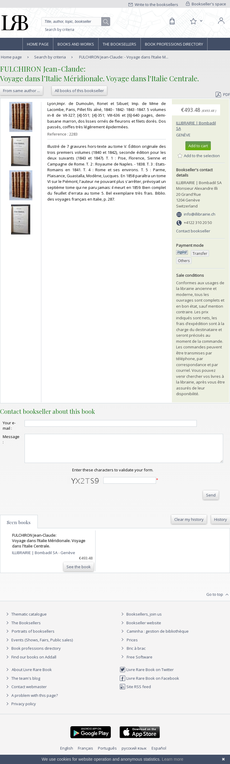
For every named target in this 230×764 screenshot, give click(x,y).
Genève (183, 135)
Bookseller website (140, 628)
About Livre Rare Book (32, 675)
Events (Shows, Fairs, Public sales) (38, 645)
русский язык (134, 753)
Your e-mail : (9, 425)
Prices (132, 645)
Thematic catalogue (25, 619)
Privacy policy (20, 709)
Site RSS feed (135, 692)
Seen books (19, 528)
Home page (38, 44)
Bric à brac (136, 653)
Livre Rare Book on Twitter (146, 675)
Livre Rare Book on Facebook (149, 684)
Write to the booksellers (153, 4)
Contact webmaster (25, 692)
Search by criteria (59, 29)
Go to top (218, 600)
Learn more (172, 759)
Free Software (139, 662)
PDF (222, 94)
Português (107, 753)
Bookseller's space (206, 4)
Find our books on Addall (30, 662)
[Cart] (171, 21)
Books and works (76, 44)
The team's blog (22, 684)
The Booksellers (119, 44)
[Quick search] (75, 21)
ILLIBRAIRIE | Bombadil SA (35, 558)
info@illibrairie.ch (199, 214)
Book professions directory (174, 44)
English (66, 753)
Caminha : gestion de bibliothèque (158, 636)
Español (159, 753)
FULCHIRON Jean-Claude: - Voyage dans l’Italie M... (123, 57)
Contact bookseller (193, 231)
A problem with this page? (31, 701)
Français (85, 753)
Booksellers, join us (140, 619)
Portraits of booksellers (33, 636)
